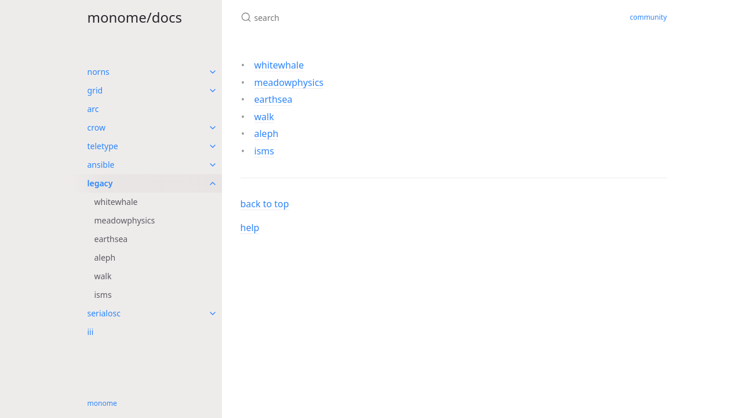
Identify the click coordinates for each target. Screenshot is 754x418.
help (250, 227)
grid (95, 90)
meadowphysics (124, 220)
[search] (377, 17)
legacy (100, 183)
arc (93, 108)
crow (96, 127)
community (648, 17)
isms (103, 294)
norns (99, 71)
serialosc (104, 313)
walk (103, 276)
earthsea (111, 238)
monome (102, 403)
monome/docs (135, 17)
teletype (103, 146)
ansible (101, 164)
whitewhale (116, 201)
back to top (265, 203)
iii (91, 331)
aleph (105, 257)
